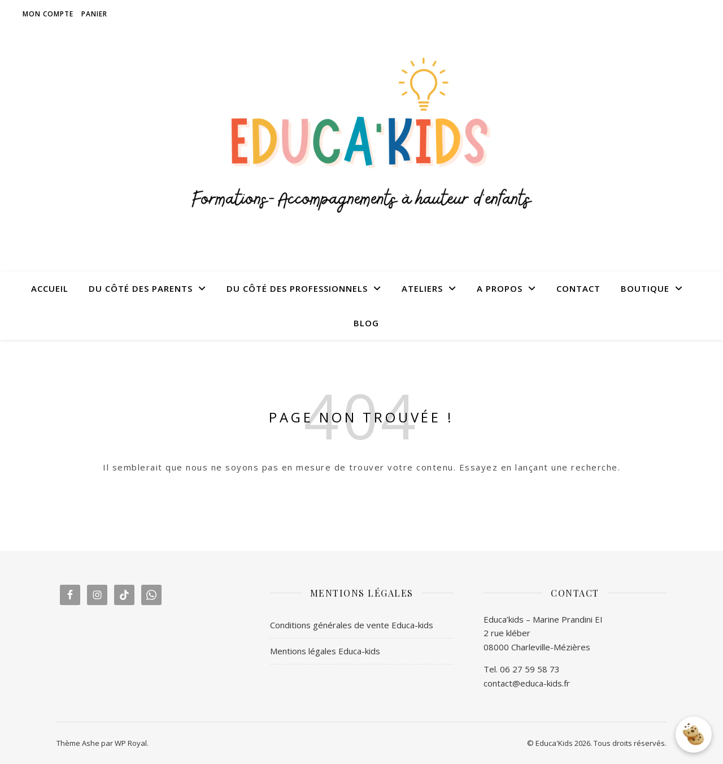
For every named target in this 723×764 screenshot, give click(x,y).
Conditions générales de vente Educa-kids (351, 625)
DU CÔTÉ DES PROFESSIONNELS (297, 288)
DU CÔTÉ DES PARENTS (141, 288)
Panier (94, 14)
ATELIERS (422, 288)
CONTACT (578, 288)
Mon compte (48, 14)
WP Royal (131, 743)
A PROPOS (499, 288)
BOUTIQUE (645, 288)
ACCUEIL (49, 288)
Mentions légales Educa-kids (325, 651)
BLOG (366, 323)
